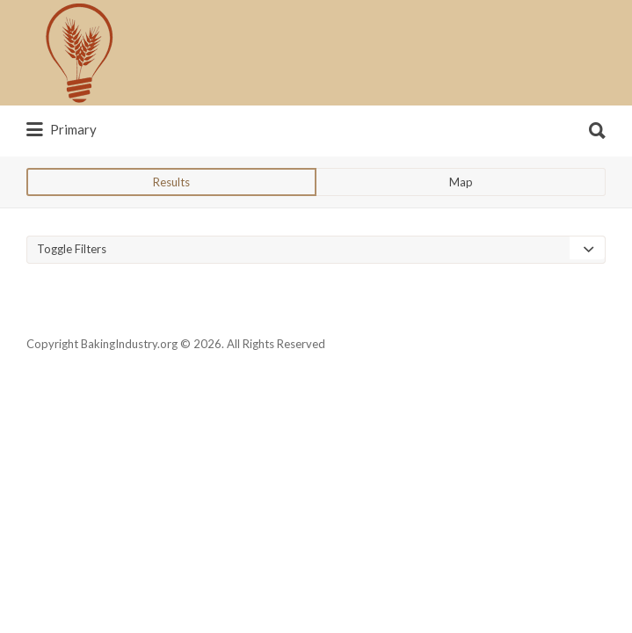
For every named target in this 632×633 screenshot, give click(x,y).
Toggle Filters (71, 315)
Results (171, 248)
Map (461, 248)
